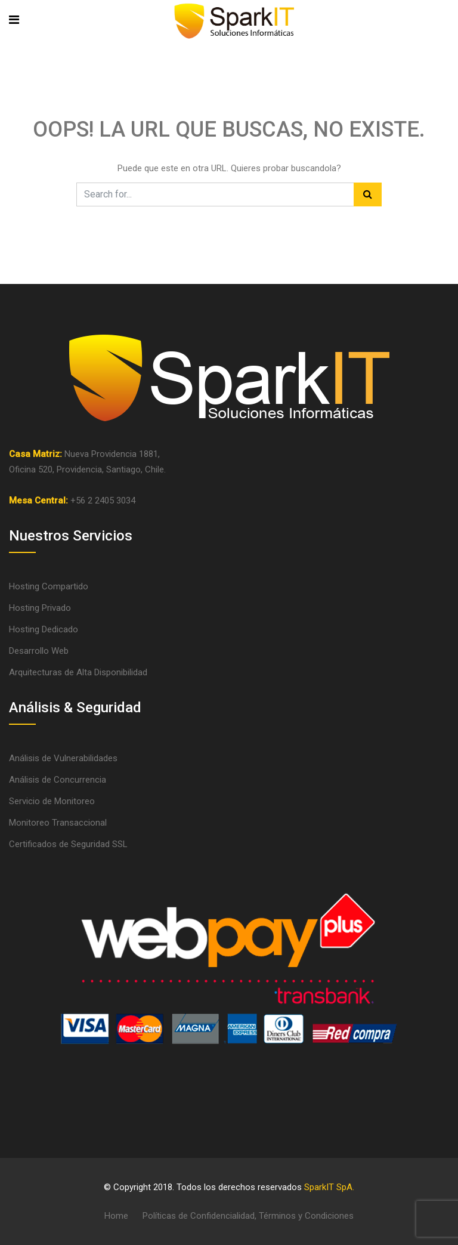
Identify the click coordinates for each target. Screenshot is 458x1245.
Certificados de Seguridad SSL (68, 844)
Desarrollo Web (39, 650)
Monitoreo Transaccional (58, 822)
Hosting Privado (40, 608)
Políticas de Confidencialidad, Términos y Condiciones (248, 1215)
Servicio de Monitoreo (52, 801)
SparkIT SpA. (329, 1187)
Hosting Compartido (48, 586)
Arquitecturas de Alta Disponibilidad (78, 672)
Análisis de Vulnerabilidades (63, 758)
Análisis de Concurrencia (57, 779)
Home (116, 1215)
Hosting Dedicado (43, 629)
